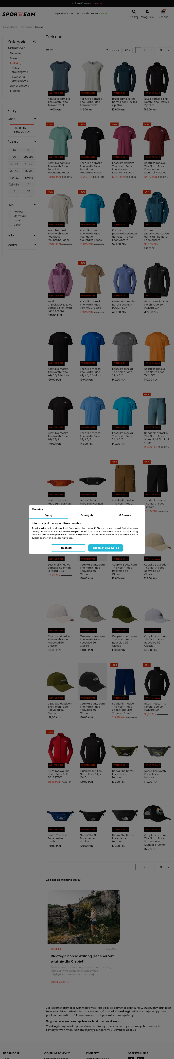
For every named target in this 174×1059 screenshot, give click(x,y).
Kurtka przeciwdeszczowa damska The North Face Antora (124, 235)
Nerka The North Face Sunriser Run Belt (59, 504)
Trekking (56, 949)
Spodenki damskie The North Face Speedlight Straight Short (156, 438)
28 (28, 191)
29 (14, 157)
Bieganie (15, 53)
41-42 (28, 164)
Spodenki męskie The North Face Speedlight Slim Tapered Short (123, 708)
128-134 (14, 184)
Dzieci (17, 225)
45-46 (28, 157)
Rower (14, 58)
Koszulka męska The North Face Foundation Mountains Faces (155, 167)
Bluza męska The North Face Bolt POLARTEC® (155, 707)
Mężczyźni (20, 216)
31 (161, 50)
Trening (15, 91)
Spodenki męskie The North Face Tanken (123, 504)
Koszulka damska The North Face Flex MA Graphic (91, 305)
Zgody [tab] (48, 515)
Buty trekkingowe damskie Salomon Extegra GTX (59, 568)
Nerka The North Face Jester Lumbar (123, 774)
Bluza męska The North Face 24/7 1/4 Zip (91, 774)
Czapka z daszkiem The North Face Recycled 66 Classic (92, 569)
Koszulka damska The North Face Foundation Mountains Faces (59, 167)
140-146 (28, 178)
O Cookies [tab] (125, 515)
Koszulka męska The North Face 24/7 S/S (122, 372)
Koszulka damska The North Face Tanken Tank (59, 102)
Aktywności (17, 48)
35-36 (28, 171)
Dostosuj (68, 548)
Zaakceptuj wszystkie (106, 548)
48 (127, 50)
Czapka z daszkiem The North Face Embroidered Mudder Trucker (156, 840)
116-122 (14, 178)
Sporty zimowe (19, 86)
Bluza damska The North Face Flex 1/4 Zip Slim (124, 102)
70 (14, 150)
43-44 (14, 164)
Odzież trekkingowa (20, 70)
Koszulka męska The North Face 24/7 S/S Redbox (58, 372)
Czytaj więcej (58, 981)
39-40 (14, 171)
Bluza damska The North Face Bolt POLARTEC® (124, 305)
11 (28, 184)
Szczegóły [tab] (87, 515)
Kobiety (18, 212)
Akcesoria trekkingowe (20, 79)
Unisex (18, 220)
